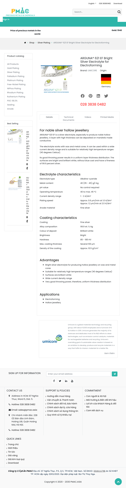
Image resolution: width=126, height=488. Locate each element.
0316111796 (99, 471)
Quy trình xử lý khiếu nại (59, 414)
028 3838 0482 (93, 104)
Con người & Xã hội (96, 396)
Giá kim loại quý (16, 459)
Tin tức (11, 451)
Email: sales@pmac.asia (24, 410)
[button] (114, 374)
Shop (31, 42)
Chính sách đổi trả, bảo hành (62, 403)
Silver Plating (44, 42)
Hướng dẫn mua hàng (58, 396)
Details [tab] (49, 117)
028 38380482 (105, 3)
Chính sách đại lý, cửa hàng (61, 407)
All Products (13, 64)
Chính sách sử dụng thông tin (62, 411)
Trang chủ (13, 444)
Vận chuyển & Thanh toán (60, 400)
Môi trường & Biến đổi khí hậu (101, 400)
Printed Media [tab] (107, 117)
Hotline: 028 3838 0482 (23, 404)
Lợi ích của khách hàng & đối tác (101, 405)
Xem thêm (109, 353)
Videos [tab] (88, 117)
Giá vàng (13, 455)
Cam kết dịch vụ (94, 410)
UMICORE (92, 70)
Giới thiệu (13, 448)
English (91, 3)
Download (117, 3)
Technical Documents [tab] (68, 118)
